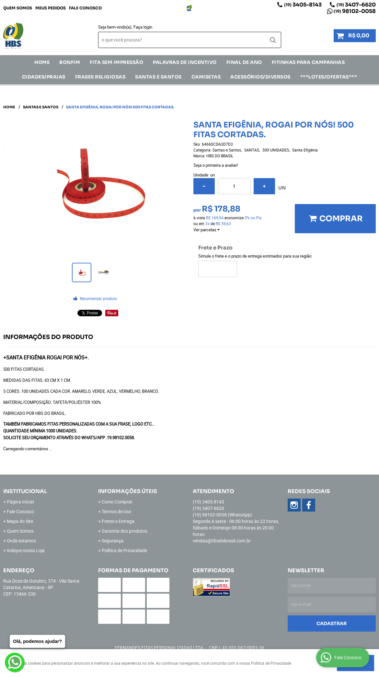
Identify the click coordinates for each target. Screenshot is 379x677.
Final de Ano (244, 62)
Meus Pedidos (50, 8)
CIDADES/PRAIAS (43, 77)
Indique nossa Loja (26, 550)
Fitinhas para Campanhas (308, 62)
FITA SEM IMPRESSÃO (116, 62)
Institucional (25, 491)
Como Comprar (117, 502)
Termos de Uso (116, 511)
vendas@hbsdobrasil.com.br (222, 541)
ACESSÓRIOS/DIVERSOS (260, 77)
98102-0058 (355, 11)
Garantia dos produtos (124, 531)
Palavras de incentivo (185, 62)
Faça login (142, 27)
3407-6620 (356, 4)
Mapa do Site (20, 521)
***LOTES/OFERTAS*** (328, 77)
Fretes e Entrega (118, 521)
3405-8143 (303, 4)
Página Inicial (20, 502)
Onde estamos (21, 541)
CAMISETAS (206, 77)
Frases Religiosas (100, 77)
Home (42, 62)
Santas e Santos (158, 77)
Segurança (112, 541)
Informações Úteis (127, 491)
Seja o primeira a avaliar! (215, 165)
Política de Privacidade (124, 550)
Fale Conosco (85, 8)
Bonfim (69, 62)
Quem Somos (17, 8)
